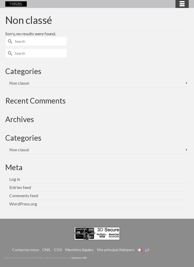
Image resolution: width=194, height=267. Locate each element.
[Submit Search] (9, 41)
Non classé (19, 82)
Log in (14, 179)
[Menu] (182, 4)
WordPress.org (23, 203)
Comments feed (23, 195)
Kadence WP (79, 257)
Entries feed (20, 187)
